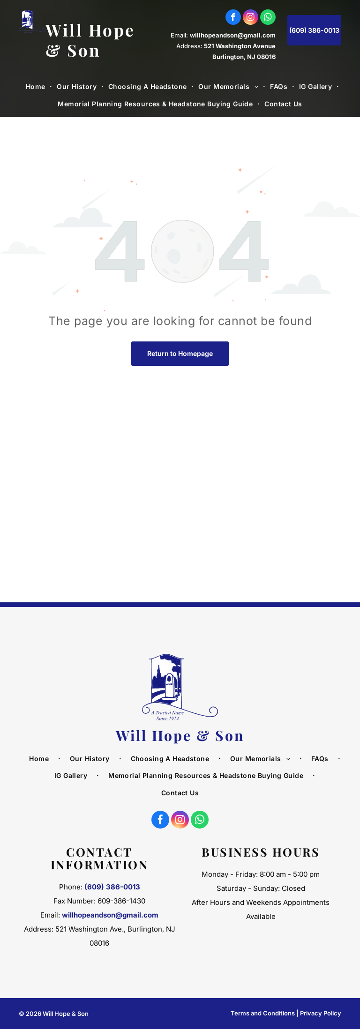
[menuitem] (36, 87)
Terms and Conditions (263, 1013)
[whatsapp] (268, 18)
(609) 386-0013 (112, 886)
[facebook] (233, 18)
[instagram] (250, 18)
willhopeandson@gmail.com (233, 35)
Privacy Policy (320, 1013)
